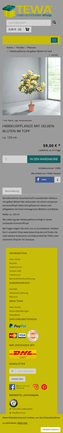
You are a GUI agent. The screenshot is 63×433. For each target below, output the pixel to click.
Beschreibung (12, 191)
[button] (27, 29)
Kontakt (13, 289)
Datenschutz (15, 267)
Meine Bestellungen (19, 310)
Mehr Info (22, 422)
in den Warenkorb (44, 159)
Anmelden (17, 378)
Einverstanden (51, 429)
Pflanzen (31, 47)
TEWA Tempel (53, 173)
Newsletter (14, 314)
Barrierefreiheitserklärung (22, 278)
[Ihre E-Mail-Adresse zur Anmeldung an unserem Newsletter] (25, 371)
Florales (20, 47)
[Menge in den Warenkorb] (15, 159)
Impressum (15, 274)
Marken (13, 263)
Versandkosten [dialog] (25, 120)
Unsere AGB (15, 270)
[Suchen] (54, 22)
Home (10, 47)
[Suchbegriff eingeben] (28, 23)
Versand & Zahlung (18, 292)
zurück (54, 54)
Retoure (13, 296)
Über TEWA (14, 259)
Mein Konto (15, 307)
